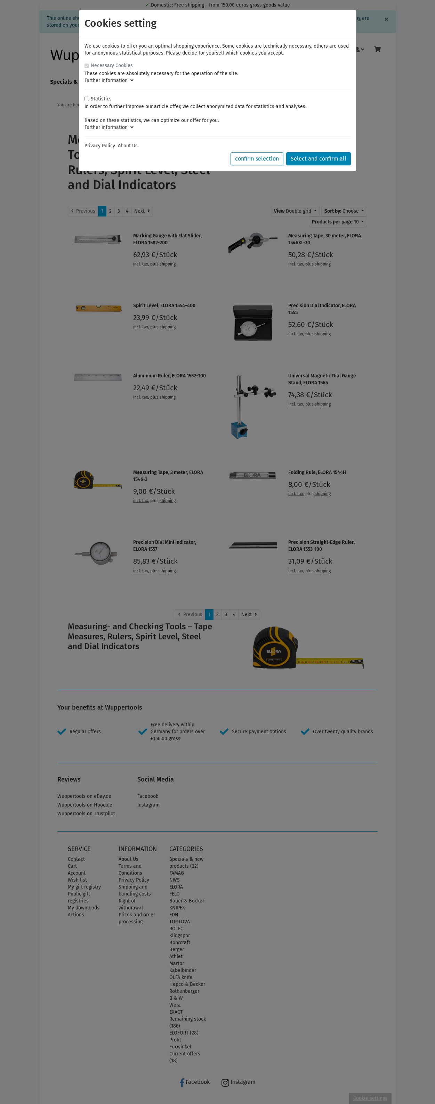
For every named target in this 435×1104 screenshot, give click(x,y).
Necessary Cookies (112, 65)
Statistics (101, 99)
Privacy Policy (99, 146)
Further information (109, 80)
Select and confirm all (318, 158)
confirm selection (257, 158)
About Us (128, 146)
